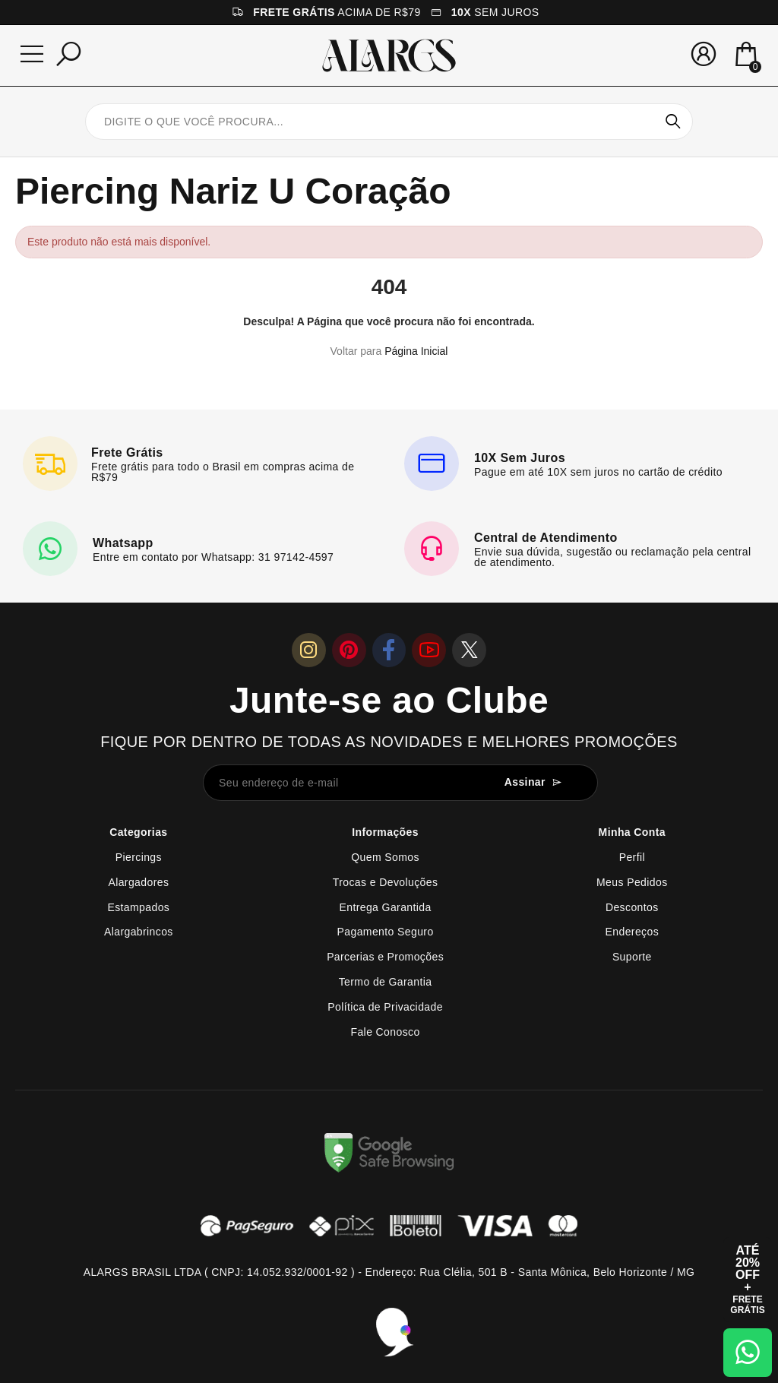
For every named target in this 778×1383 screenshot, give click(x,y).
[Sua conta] (703, 54)
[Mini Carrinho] (746, 56)
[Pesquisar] (68, 54)
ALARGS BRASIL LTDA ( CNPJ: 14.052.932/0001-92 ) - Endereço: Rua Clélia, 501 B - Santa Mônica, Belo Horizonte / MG (389, 1272)
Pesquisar (673, 121)
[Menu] (32, 54)
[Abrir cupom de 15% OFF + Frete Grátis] (747, 1279)
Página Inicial (416, 351)
